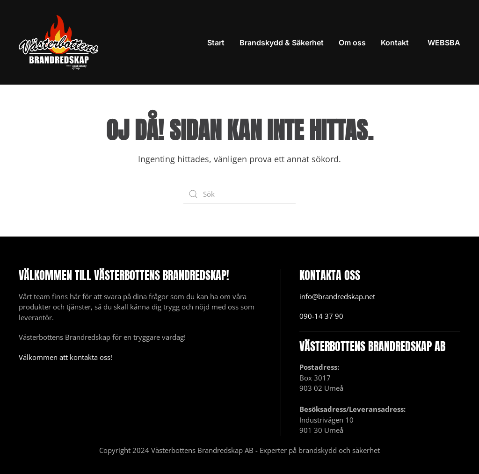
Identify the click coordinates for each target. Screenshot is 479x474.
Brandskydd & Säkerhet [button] (282, 42)
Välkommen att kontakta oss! (65, 357)
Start (216, 42)
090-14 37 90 (321, 316)
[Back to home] (58, 42)
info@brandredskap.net (337, 296)
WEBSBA (444, 42)
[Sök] (239, 194)
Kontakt (395, 42)
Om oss (352, 42)
